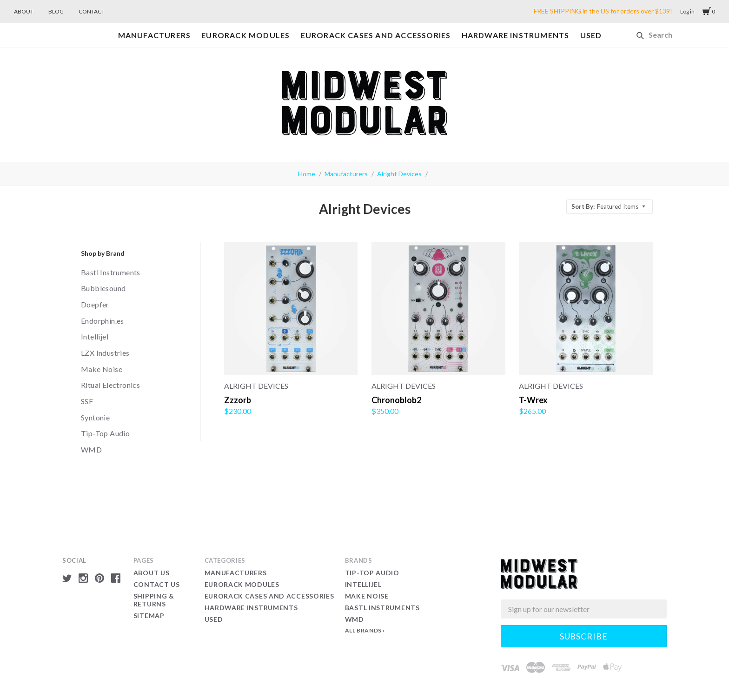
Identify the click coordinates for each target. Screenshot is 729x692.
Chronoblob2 (396, 400)
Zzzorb (237, 400)
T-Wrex (533, 400)
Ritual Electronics (110, 384)
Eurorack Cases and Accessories (376, 35)
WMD (91, 449)
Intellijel (94, 336)
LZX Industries (105, 352)
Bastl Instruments (110, 272)
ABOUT (23, 11)
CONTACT (92, 11)
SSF (87, 401)
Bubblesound (103, 288)
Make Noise (101, 369)
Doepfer (95, 304)
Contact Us (156, 584)
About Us (151, 573)
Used (591, 35)
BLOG (56, 11)
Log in (687, 11)
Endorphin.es (102, 320)
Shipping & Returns (153, 600)
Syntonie (95, 417)
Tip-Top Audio (105, 433)
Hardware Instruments (516, 35)
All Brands (363, 630)
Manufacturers (154, 35)
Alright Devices (399, 174)
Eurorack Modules (245, 35)
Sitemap (149, 615)
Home (306, 174)
